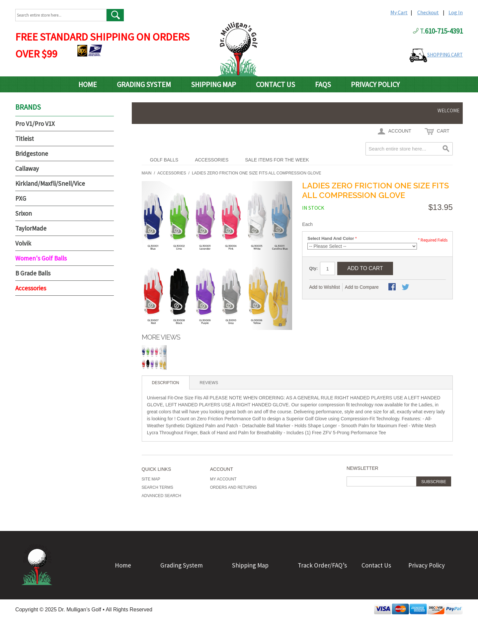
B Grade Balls (32, 273)
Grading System (144, 84)
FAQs (323, 84)
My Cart (399, 12)
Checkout (428, 12)
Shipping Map (213, 84)
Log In (455, 12)
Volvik (23, 243)
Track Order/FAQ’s (322, 565)
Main (147, 173)
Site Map (151, 479)
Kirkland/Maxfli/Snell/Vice (50, 183)
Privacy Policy (375, 84)
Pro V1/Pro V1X (35, 124)
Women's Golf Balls (41, 258)
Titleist (24, 139)
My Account (223, 479)
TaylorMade (30, 228)
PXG (20, 198)
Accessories (211, 159)
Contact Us (275, 84)
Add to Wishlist (324, 287)
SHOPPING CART (445, 55)
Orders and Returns (233, 487)
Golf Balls (164, 159)
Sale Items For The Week (277, 159)
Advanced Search (161, 495)
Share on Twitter (406, 287)
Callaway (27, 168)
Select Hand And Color (330, 238)
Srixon (23, 213)
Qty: (313, 268)
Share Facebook (392, 287)
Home (87, 84)
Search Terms (157, 487)
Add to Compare (362, 287)
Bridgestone (31, 153)
